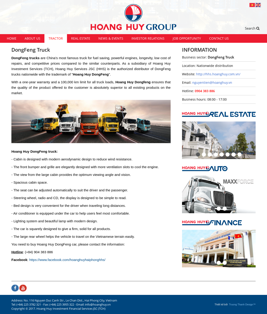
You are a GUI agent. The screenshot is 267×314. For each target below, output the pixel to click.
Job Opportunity (187, 38)
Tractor (56, 38)
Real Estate (80, 38)
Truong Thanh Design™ (242, 304)
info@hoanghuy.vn (98, 304)
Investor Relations (147, 38)
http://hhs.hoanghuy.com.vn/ (218, 74)
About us (32, 38)
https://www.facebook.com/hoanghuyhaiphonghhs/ (67, 260)
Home (11, 38)
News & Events (110, 38)
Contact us (219, 38)
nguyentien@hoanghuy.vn (212, 82)
